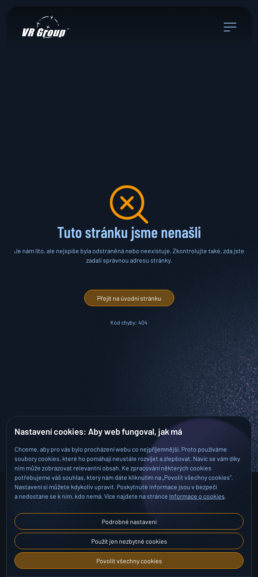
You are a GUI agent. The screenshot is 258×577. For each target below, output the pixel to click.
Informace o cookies (197, 496)
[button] (129, 298)
